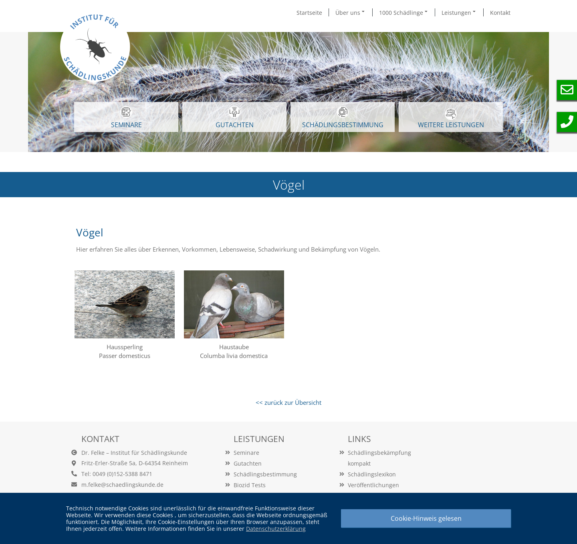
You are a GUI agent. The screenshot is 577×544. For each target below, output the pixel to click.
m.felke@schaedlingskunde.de (122, 484)
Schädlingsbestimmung (342, 117)
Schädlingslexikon (372, 474)
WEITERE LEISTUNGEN (451, 118)
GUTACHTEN (235, 117)
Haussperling (125, 347)
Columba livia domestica (234, 356)
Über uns (350, 12)
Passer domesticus (124, 356)
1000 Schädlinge (404, 12)
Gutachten (248, 463)
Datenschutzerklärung (276, 528)
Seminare (246, 452)
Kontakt (500, 12)
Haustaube (234, 347)
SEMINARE (126, 117)
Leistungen (459, 12)
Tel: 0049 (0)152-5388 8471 (116, 474)
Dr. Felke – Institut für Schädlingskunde (134, 452)
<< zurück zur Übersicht (288, 402)
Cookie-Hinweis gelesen (426, 518)
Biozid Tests (250, 485)
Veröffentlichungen (373, 485)
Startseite (309, 12)
